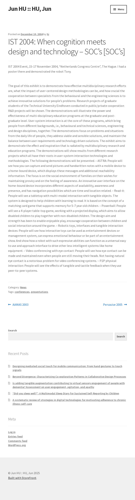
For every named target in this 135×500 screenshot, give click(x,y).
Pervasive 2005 (112, 304)
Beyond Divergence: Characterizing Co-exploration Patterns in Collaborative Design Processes (69, 376)
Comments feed (17, 441)
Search (12, 330)
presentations (39, 292)
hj (48, 34)
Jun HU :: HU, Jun (29, 9)
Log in (11, 432)
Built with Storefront (22, 478)
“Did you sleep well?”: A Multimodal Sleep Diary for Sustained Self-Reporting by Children (66, 393)
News (23, 287)
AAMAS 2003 (20, 304)
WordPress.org (17, 445)
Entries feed (15, 436)
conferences (22, 292)
